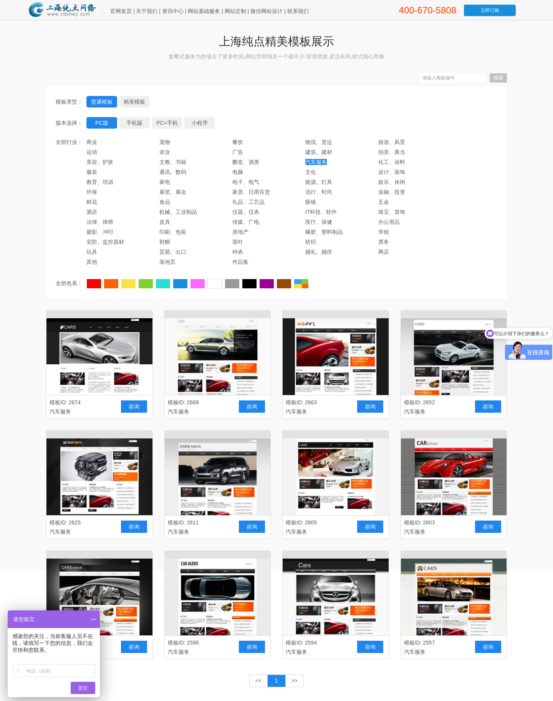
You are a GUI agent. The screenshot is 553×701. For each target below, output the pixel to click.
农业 (164, 152)
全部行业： (69, 142)
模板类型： (69, 102)
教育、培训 (99, 182)
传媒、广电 (245, 222)
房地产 (240, 232)
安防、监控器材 (105, 242)
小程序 (200, 123)
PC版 (101, 123)
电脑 (237, 172)
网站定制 (235, 11)
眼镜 (310, 202)
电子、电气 (245, 182)
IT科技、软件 (321, 212)
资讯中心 (173, 11)
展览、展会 (172, 192)
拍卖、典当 (391, 152)
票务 (383, 242)
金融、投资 (391, 192)
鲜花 (91, 202)
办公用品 (389, 222)
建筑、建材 (318, 152)
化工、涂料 (391, 162)
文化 (310, 172)
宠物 (164, 142)
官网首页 (121, 11)
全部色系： (69, 283)
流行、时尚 (318, 192)
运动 (91, 152)
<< (258, 681)
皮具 (164, 222)
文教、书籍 (172, 162)
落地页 (167, 262)
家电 (164, 182)
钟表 (237, 252)
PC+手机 (167, 123)
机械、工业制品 (178, 212)
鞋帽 (164, 242)
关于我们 (146, 11)
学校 (383, 232)
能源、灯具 (318, 182)
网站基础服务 (204, 11)
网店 (383, 252)
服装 (91, 172)
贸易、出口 (172, 252)
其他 (91, 262)
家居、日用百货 (251, 192)
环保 (91, 192)
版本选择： (69, 123)
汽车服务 (316, 162)
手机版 (134, 123)
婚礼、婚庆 (318, 252)
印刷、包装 (172, 232)
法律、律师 (99, 222)
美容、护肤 (99, 162)
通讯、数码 (172, 172)
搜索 (498, 78)
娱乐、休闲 (391, 182)
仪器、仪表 (245, 212)
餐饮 (237, 142)
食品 (164, 202)
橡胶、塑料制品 (324, 232)
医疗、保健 (318, 222)
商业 (91, 142)
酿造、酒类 (245, 162)
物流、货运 (318, 142)
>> (294, 681)
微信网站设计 (266, 11)
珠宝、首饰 (391, 212)
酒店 (91, 212)
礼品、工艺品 (248, 202)
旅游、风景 (391, 142)
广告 (237, 152)
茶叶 (237, 242)
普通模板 (102, 102)
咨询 (134, 406)
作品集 (240, 262)
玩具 (91, 252)
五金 (383, 202)
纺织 (310, 242)
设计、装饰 (391, 172)
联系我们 (298, 11)
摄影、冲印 (99, 232)
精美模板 (134, 102)
